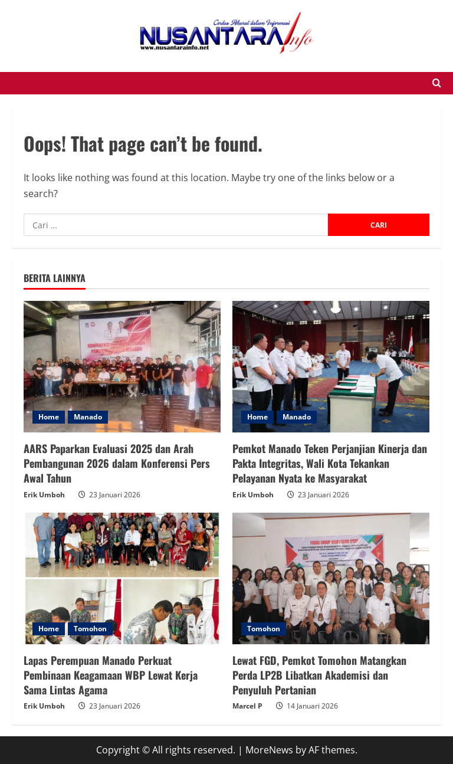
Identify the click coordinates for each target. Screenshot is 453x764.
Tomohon (90, 629)
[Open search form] (436, 83)
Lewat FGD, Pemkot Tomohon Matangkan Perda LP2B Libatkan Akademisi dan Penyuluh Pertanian (319, 674)
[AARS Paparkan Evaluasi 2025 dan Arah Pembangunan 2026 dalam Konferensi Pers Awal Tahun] (122, 366)
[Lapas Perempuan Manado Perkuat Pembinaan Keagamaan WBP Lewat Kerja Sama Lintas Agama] (122, 578)
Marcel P (247, 706)
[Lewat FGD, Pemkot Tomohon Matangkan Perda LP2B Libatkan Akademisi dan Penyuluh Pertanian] (330, 578)
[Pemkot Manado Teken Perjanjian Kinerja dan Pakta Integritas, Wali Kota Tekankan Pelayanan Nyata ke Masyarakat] (330, 366)
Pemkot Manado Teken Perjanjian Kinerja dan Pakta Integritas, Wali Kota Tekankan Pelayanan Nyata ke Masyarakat (329, 463)
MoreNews (269, 749)
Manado (88, 417)
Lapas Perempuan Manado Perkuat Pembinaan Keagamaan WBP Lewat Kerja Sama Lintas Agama (111, 674)
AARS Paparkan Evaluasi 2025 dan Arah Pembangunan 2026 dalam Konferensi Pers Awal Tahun (117, 463)
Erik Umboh (44, 495)
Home (48, 417)
